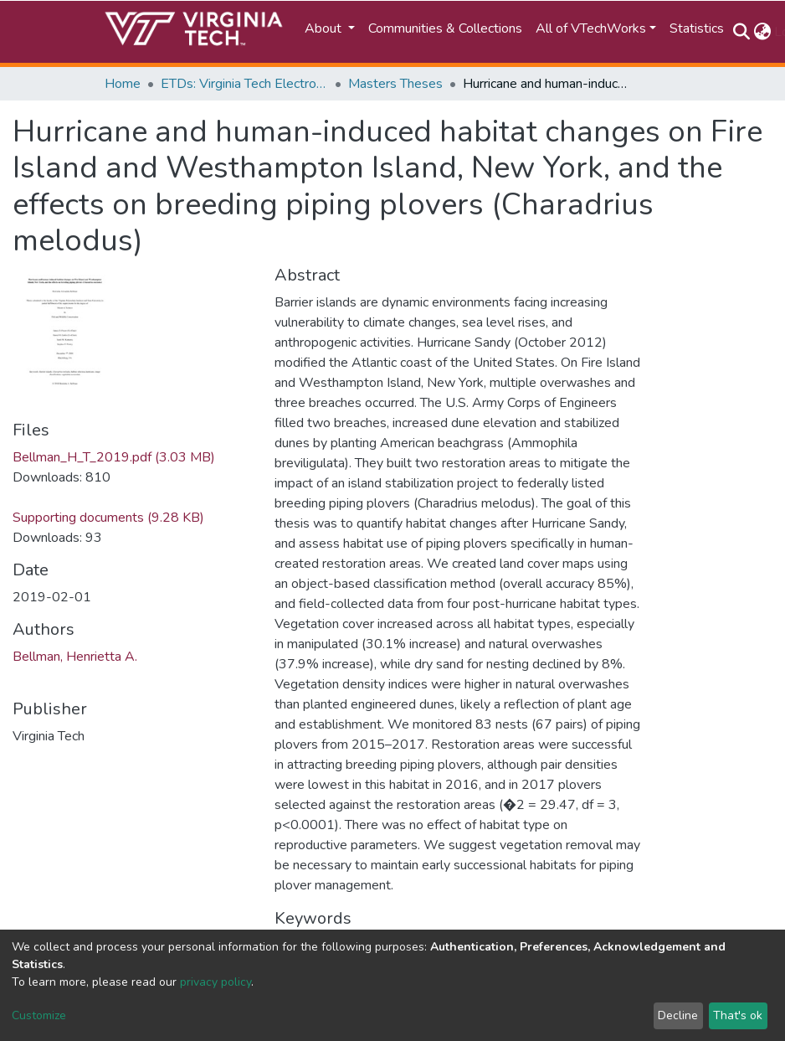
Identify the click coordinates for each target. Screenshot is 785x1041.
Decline (678, 1015)
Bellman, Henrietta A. (75, 656)
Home (123, 84)
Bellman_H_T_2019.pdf (114, 457)
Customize (39, 1015)
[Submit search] (741, 32)
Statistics (697, 28)
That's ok (737, 1015)
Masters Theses (395, 84)
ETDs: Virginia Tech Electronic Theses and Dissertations (244, 84)
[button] (762, 32)
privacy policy (215, 982)
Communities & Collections (445, 28)
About (325, 28)
